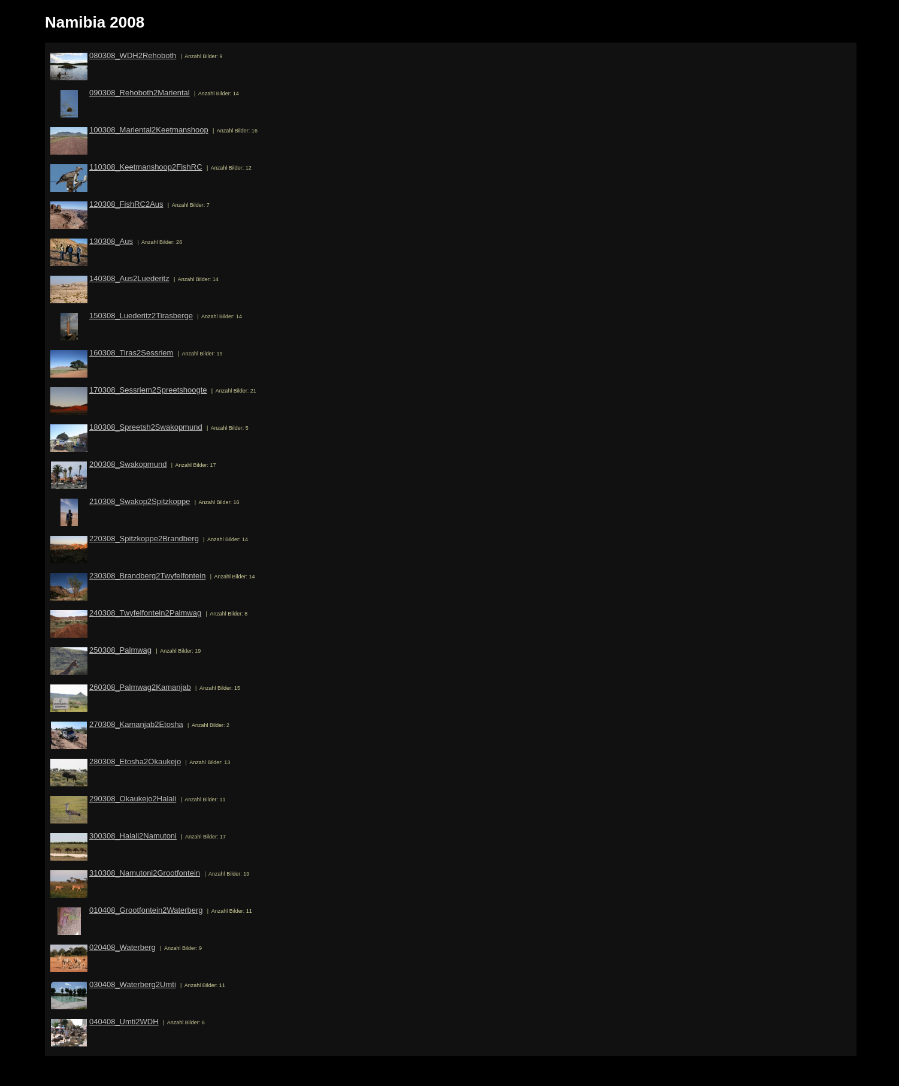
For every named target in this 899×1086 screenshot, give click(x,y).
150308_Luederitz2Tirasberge (141, 315)
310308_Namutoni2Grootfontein (144, 872)
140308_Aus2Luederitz (129, 278)
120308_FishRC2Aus (126, 204)
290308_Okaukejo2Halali (132, 798)
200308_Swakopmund (128, 464)
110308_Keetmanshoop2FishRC (145, 166)
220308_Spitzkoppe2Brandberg (144, 538)
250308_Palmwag (120, 649)
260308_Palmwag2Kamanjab (140, 687)
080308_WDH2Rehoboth (132, 55)
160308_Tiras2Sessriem (131, 352)
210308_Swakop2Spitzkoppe (139, 501)
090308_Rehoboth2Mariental (139, 92)
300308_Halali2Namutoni (133, 835)
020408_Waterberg (122, 947)
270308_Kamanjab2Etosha (136, 724)
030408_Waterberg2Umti (132, 984)
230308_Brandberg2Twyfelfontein (147, 575)
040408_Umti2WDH (124, 1021)
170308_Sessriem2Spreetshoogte (148, 389)
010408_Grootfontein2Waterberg (146, 910)
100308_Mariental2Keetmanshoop (148, 129)
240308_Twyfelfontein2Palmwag (145, 612)
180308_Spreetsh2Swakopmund (145, 427)
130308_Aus (111, 241)
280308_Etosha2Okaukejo (135, 761)
